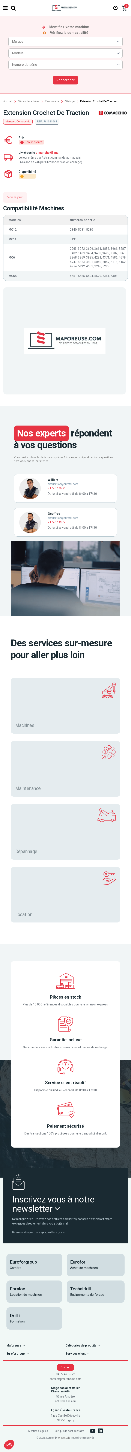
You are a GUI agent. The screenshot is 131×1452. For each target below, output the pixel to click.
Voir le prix (15, 197)
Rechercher (65, 80)
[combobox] (65, 41)
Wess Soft (64, 1437)
